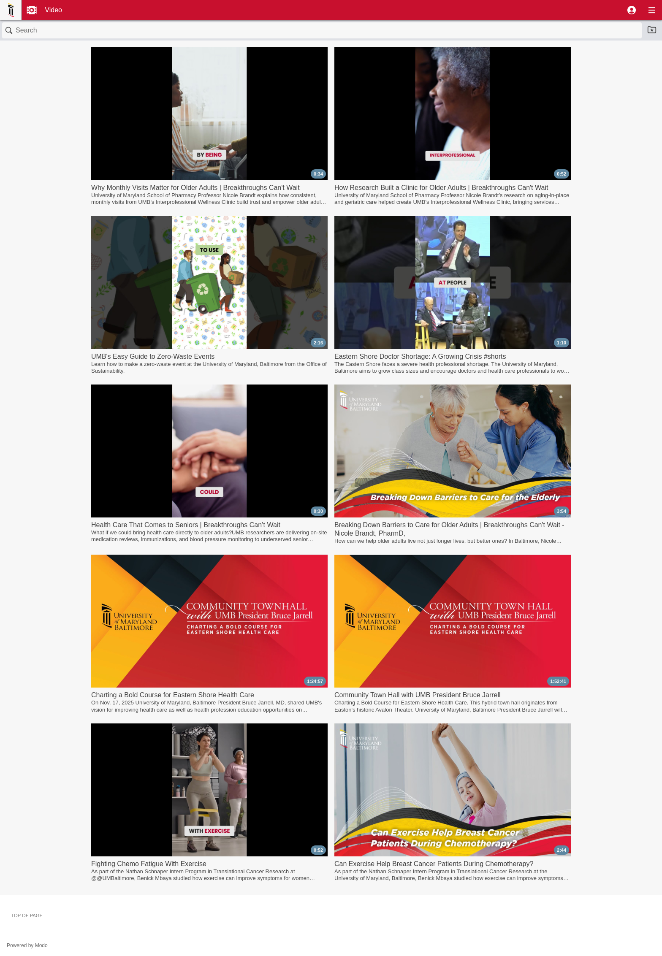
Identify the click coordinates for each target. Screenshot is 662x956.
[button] (631, 10)
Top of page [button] (27, 915)
